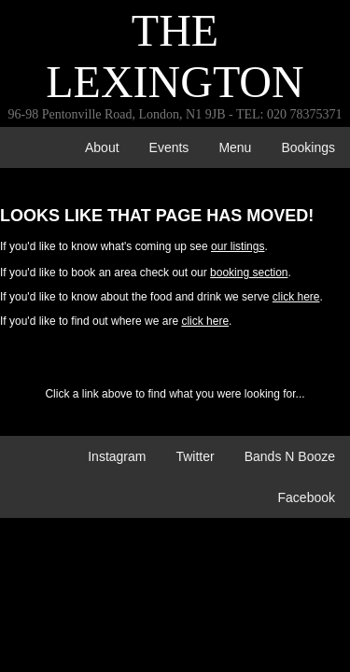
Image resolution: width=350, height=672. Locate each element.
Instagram (117, 456)
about (102, 147)
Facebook (306, 497)
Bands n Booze (290, 456)
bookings (308, 147)
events (169, 147)
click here (296, 296)
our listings (237, 246)
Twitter (194, 456)
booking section (248, 272)
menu (234, 147)
